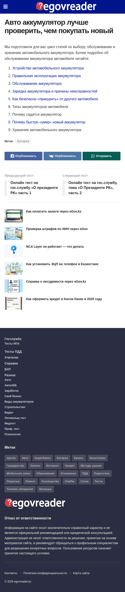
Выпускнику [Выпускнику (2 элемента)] (98, 458)
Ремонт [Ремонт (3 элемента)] (31, 481)
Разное (10, 375)
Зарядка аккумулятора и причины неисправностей (54, 91)
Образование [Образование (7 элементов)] (45, 473)
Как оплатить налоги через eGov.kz (53, 211)
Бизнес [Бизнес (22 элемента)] (79, 458)
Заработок (12, 390)
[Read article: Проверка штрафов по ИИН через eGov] (14, 233)
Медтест (10, 423)
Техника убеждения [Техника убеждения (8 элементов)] (20, 489)
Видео (9, 412)
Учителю (11, 357)
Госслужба (13, 339)
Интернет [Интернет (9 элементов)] (53, 465)
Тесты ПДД (13, 351)
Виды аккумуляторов (19, 401)
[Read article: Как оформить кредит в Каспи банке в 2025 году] (14, 303)
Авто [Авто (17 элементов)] (25, 458)
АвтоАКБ (11, 385)
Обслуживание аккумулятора (36, 84)
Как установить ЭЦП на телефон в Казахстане (62, 264)
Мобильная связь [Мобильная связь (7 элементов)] (18, 473)
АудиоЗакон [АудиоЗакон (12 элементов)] (43, 458)
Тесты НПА (12, 343)
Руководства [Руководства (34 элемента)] (50, 481)
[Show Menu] (5, 7)
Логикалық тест (15, 418)
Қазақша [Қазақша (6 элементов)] (45, 489)
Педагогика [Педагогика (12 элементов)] (102, 473)
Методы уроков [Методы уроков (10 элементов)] (91, 465)
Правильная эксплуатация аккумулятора (46, 76)
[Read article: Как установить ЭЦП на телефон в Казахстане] (14, 268)
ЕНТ (8, 369)
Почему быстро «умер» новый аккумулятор (48, 122)
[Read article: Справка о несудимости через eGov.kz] (14, 285)
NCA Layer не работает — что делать (55, 246)
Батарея (23, 141)
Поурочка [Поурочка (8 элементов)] (13, 481)
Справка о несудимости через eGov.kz (56, 281)
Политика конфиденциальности (45, 573)
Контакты (11, 573)
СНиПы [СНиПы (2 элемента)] (70, 481)
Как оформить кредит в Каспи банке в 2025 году (64, 299)
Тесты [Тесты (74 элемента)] (99, 481)
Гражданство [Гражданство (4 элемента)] (15, 465)
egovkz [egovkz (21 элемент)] (11, 458)
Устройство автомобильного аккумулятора (48, 68)
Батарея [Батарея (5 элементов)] (62, 458)
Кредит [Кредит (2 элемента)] (70, 465)
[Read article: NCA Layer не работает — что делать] (14, 251)
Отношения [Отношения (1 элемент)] (68, 473)
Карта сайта (81, 573)
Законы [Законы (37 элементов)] (35, 465)
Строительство (15, 407)
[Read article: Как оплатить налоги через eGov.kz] (14, 215)
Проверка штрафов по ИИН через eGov (57, 229)
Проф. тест (12, 429)
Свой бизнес (13, 396)
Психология (12, 434)
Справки (11, 363)
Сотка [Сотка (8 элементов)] (85, 481)
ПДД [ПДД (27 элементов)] (85, 473)
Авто (8, 380)
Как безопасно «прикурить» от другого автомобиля (55, 99)
